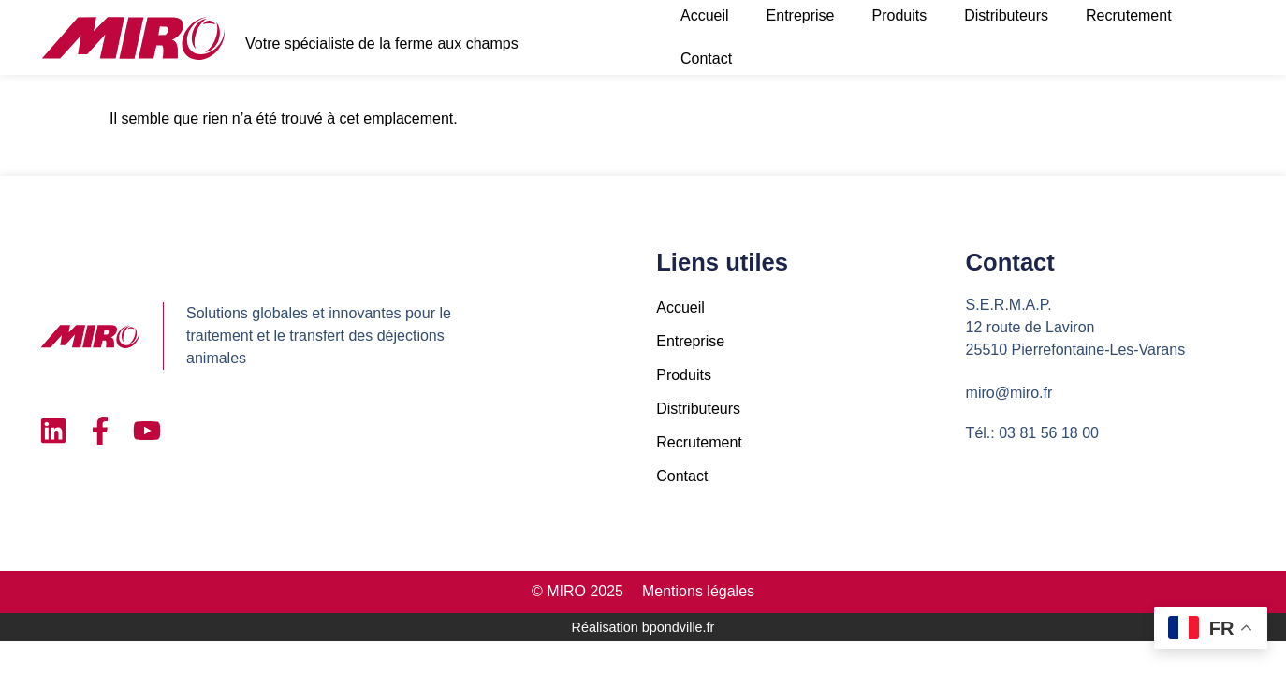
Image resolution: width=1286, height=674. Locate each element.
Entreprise (690, 341)
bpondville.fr (678, 627)
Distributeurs (698, 409)
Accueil (680, 307)
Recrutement (699, 442)
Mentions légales (698, 591)
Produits (683, 375)
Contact (706, 58)
